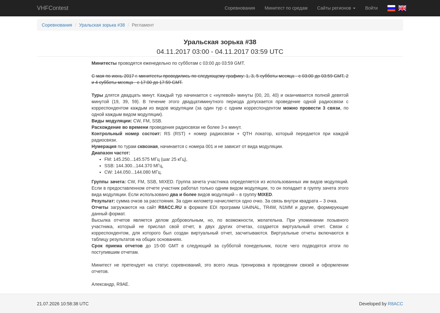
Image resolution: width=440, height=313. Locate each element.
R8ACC (395, 303)
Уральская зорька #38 (102, 25)
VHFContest (52, 8)
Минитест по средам (286, 8)
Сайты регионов (336, 8)
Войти (371, 8)
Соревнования (239, 8)
